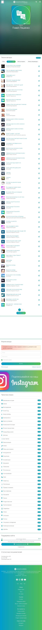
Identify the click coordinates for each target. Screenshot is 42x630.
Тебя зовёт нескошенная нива (14, 289)
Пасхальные (21, 484)
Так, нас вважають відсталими (14, 70)
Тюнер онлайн (21, 611)
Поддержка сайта (21, 601)
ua (24, 583)
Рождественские (21, 501)
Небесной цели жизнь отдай (13, 240)
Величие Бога (21, 418)
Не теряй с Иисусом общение (14, 192)
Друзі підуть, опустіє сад (12, 299)
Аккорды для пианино (21, 615)
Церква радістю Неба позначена (15, 119)
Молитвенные (21, 470)
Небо (21, 477)
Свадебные (21, 508)
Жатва (21, 446)
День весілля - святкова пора (14, 304)
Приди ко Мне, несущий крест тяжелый (16, 104)
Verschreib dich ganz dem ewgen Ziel (16, 231)
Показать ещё (21, 312)
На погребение (21, 474)
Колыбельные (21, 460)
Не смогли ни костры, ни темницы (14, 216)
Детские (21, 435)
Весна (8, 114)
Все (4, 61)
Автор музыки (21, 61)
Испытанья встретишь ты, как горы (15, 197)
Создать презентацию (21, 617)
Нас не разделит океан (12, 226)
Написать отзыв (21, 606)
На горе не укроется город (13, 182)
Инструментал (21, 453)
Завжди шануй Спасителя (13, 201)
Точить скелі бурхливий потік (13, 162)
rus (18, 583)
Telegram (21, 625)
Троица (21, 519)
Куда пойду (9, 260)
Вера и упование (21, 421)
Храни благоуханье (11, 279)
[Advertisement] (21, 42)
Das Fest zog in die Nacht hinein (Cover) (16, 138)
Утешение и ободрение (21, 522)
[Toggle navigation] (40, 2)
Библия (21, 404)
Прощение (21, 494)
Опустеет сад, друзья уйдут (13, 80)
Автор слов (11, 61)
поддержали (21, 547)
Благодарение (21, 407)
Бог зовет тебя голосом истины (14, 89)
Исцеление (21, 456)
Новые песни (21, 589)
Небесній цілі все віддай (12, 235)
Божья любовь (21, 414)
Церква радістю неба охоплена (14, 128)
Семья (21, 512)
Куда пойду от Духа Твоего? (13, 255)
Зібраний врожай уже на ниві (13, 294)
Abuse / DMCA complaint (21, 603)
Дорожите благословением (13, 99)
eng (21, 583)
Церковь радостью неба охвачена (15, 124)
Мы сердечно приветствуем (13, 187)
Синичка (8, 172)
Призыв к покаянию (21, 487)
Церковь (21, 529)
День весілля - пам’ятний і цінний (14, 85)
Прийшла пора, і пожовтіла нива (14, 284)
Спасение (21, 515)
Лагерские (21, 467)
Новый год (21, 481)
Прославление (21, 491)
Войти (21, 363)
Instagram (21, 623)
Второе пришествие (21, 428)
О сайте (21, 599)
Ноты (21, 591)
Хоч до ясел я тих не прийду (13, 65)
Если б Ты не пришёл (11, 109)
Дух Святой (21, 439)
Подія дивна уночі (10, 75)
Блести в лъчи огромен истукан (14, 148)
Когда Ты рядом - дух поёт (13, 133)
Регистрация (4, 367)
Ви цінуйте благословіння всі (13, 94)
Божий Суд (21, 411)
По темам (21, 594)
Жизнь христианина (21, 449)
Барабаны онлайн (21, 613)
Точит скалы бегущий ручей (13, 167)
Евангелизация (21, 442)
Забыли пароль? (36, 367)
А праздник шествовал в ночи (13, 143)
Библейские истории (21, 400)
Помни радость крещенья (13, 245)
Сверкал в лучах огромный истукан (15, 153)
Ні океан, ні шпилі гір (11, 221)
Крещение (21, 463)
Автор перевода (33, 61)
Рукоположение (21, 505)
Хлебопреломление (21, 526)
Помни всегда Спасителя (12, 206)
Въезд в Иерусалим (21, 432)
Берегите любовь (10, 265)
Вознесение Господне (21, 425)
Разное (21, 498)
